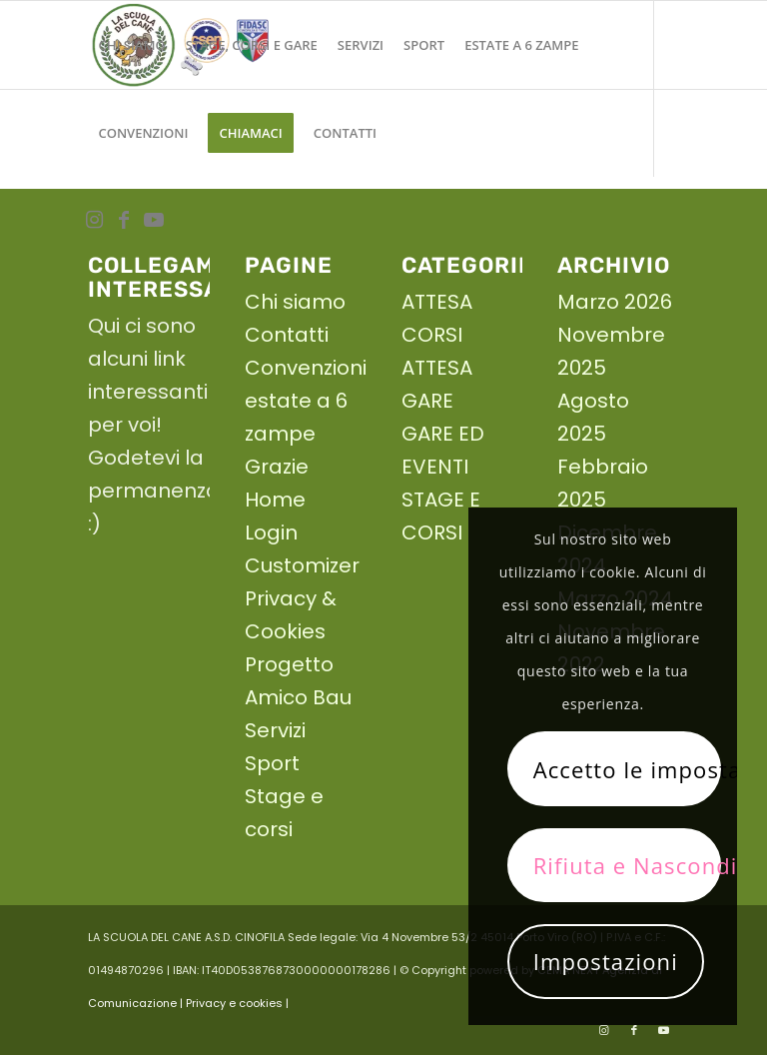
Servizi (275, 730)
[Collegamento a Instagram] (94, 220)
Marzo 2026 (614, 302)
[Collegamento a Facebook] (124, 220)
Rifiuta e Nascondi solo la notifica (627, 865)
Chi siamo (295, 302)
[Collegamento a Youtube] (154, 220)
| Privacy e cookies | (234, 1003)
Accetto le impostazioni (627, 769)
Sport (272, 763)
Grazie (277, 467)
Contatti (287, 335)
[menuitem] (131, 45)
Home (275, 500)
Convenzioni (306, 368)
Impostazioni (605, 961)
